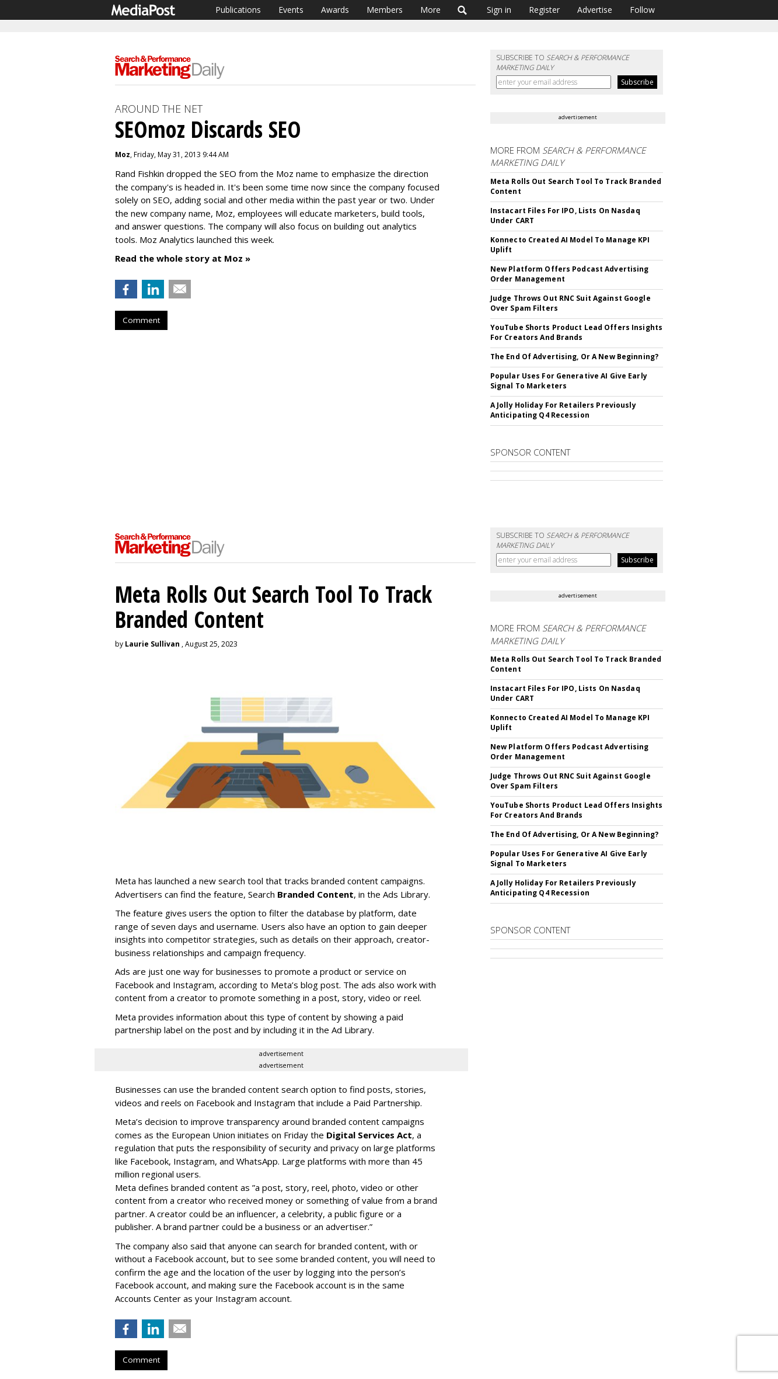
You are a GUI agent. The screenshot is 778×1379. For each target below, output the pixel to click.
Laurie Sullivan (152, 644)
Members (385, 9)
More (430, 9)
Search (462, 10)
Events (290, 9)
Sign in (499, 9)
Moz (122, 154)
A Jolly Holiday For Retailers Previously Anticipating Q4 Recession (563, 410)
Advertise (594, 9)
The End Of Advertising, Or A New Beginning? (574, 357)
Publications (238, 9)
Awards (335, 9)
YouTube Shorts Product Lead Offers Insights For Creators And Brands (576, 332)
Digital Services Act (369, 1135)
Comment (141, 320)
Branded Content (315, 894)
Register (544, 9)
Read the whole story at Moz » (182, 258)
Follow (642, 9)
